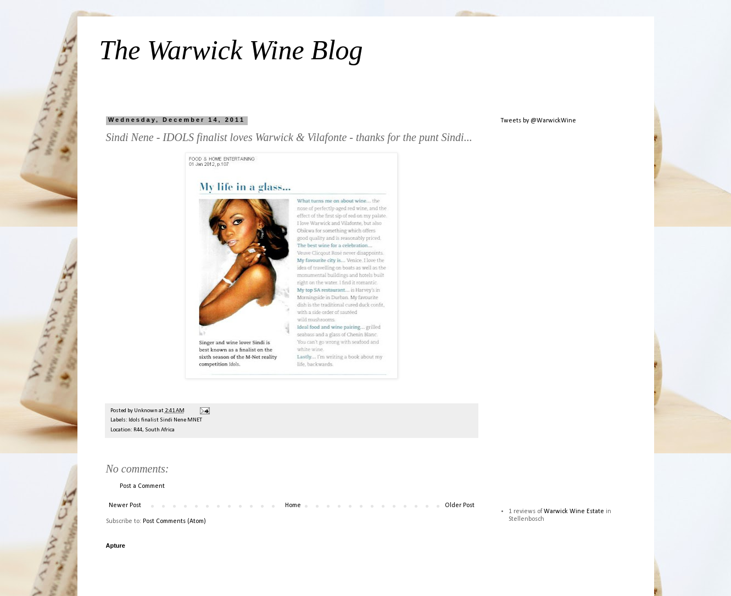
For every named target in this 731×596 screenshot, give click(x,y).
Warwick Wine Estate (574, 511)
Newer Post (125, 505)
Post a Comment (142, 486)
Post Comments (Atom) (174, 521)
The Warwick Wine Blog (231, 50)
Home (293, 505)
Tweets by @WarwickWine (538, 120)
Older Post (460, 505)
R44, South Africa (154, 430)
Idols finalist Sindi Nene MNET (165, 420)
